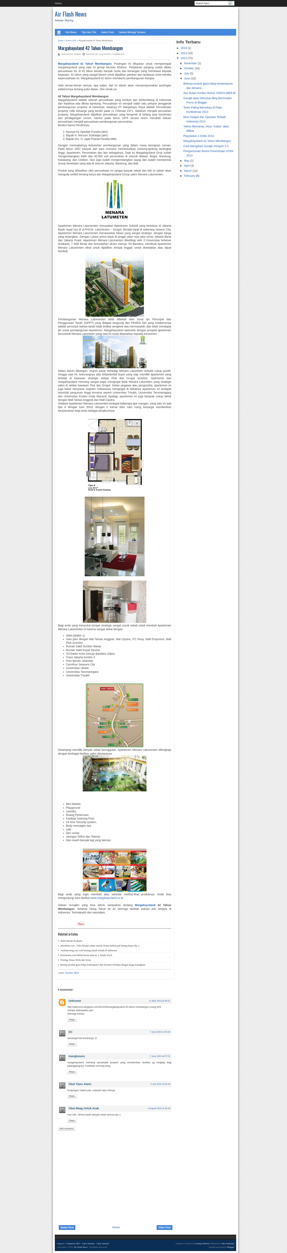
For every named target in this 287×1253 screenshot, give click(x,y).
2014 (184, 53)
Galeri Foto (107, 32)
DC (71, 1031)
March (188, 170)
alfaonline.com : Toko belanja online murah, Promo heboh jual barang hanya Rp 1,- (100, 945)
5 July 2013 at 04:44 (160, 1084)
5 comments (117, 54)
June (187, 78)
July (187, 73)
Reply (72, 1019)
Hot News (71, 32)
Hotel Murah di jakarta (71, 941)
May (187, 160)
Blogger (230, 1247)
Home (58, 3)
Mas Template (228, 1243)
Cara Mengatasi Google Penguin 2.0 (205, 146)
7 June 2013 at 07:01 (160, 1056)
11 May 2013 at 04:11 (159, 1001)
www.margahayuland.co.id (106, 897)
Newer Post (67, 1227)
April (187, 165)
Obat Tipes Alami (80, 1084)
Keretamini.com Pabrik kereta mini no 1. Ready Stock (86, 955)
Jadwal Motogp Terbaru (132, 32)
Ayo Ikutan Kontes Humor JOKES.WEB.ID (209, 93)
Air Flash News (70, 13)
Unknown (75, 1000)
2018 (184, 48)
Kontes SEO (71, 40)
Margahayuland (145, 905)
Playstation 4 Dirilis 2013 (198, 136)
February (190, 175)
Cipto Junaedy (88, 1243)
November (191, 63)
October (189, 68)
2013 (184, 58)
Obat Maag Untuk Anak (84, 1108)
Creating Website (201, 1243)
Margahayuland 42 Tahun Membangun (90, 48)
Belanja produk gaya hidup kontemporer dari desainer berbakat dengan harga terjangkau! (103, 964)
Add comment (66, 1128)
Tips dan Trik (89, 32)
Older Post (164, 1227)
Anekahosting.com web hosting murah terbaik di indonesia (88, 950)
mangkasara (77, 1056)
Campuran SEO (73, 1243)
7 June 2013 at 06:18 (160, 1032)
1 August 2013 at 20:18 (159, 1108)
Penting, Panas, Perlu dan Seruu (75, 960)
